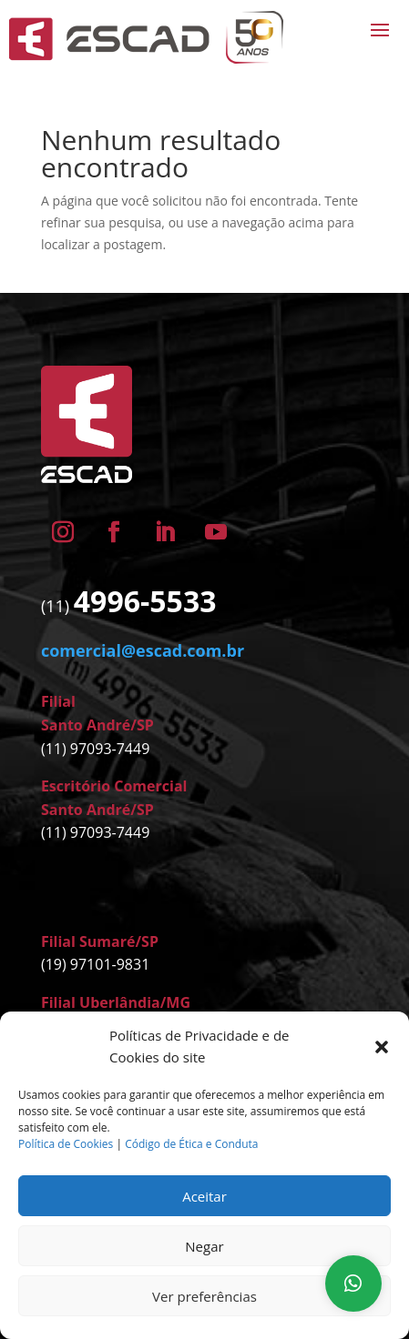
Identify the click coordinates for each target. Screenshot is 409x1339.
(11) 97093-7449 (95, 749)
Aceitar (204, 1196)
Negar (204, 1246)
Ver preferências (204, 1296)
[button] (382, 1047)
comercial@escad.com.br (142, 650)
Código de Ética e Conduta (191, 1144)
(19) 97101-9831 (95, 964)
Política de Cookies (65, 1144)
